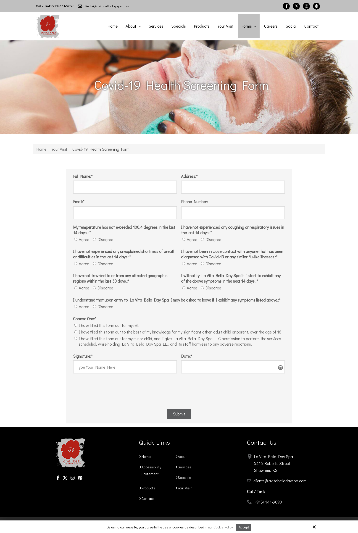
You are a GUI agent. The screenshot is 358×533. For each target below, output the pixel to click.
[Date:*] (233, 366)
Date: (186, 356)
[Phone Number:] (233, 212)
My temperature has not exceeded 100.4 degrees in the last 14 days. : (124, 229)
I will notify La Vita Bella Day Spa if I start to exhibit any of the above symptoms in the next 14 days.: (231, 278)
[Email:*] (125, 212)
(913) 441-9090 (55, 6)
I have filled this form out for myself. (107, 325)
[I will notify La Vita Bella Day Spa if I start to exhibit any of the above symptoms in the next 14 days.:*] (183, 287)
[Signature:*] (125, 366)
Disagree (104, 239)
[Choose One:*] (75, 325)
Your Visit (59, 149)
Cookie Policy (223, 527)
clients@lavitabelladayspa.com (103, 6)
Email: (78, 201)
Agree (82, 239)
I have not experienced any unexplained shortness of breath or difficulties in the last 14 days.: (124, 254)
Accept (244, 527)
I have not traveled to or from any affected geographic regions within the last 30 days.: (120, 278)
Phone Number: (194, 201)
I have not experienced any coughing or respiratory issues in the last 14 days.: (232, 229)
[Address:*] (233, 187)
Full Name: (82, 176)
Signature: (82, 356)
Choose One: (84, 318)
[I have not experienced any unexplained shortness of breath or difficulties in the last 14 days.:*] (75, 263)
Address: (189, 176)
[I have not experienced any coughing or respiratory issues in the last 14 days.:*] (183, 239)
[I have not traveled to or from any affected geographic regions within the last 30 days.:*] (75, 287)
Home (41, 149)
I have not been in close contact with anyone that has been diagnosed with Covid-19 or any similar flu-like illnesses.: (232, 254)
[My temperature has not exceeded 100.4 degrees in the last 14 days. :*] (75, 239)
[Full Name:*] (125, 187)
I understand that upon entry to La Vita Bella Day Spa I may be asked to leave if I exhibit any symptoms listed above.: (176, 300)
